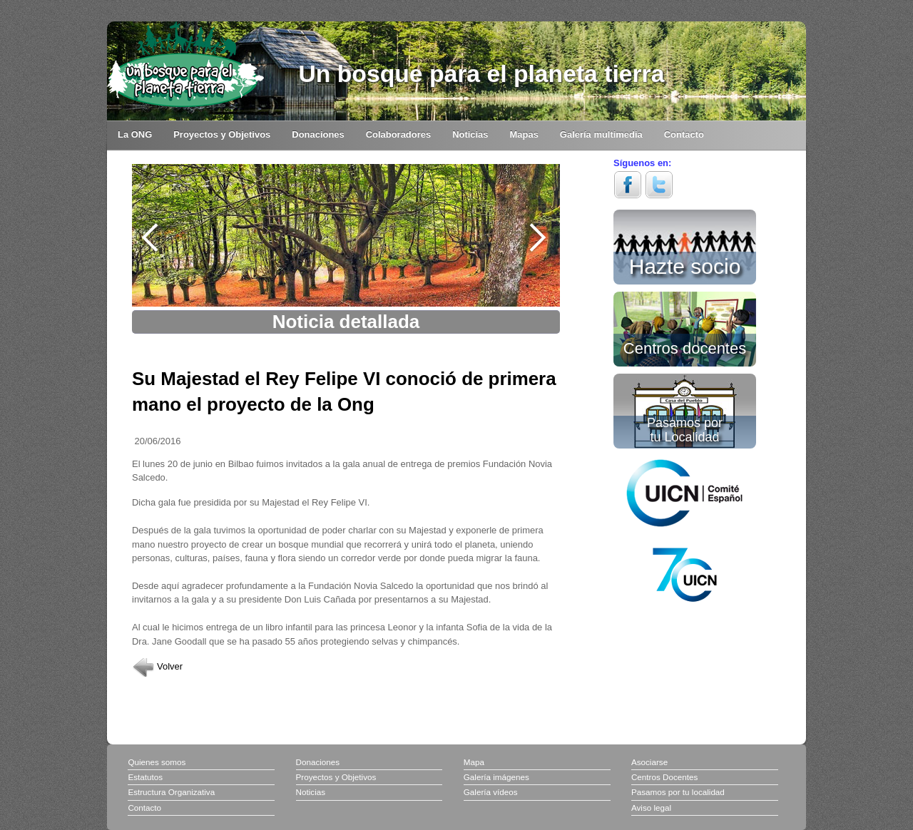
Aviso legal (651, 807)
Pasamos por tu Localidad (685, 430)
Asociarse (649, 762)
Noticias (470, 134)
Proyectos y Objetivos (221, 134)
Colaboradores (398, 134)
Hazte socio (685, 264)
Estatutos (145, 777)
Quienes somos (156, 762)
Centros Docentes (664, 777)
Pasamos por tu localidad (678, 791)
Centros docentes (684, 347)
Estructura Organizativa (171, 791)
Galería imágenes (496, 777)
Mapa (474, 762)
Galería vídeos (491, 791)
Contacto (684, 134)
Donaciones (318, 134)
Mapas (524, 134)
